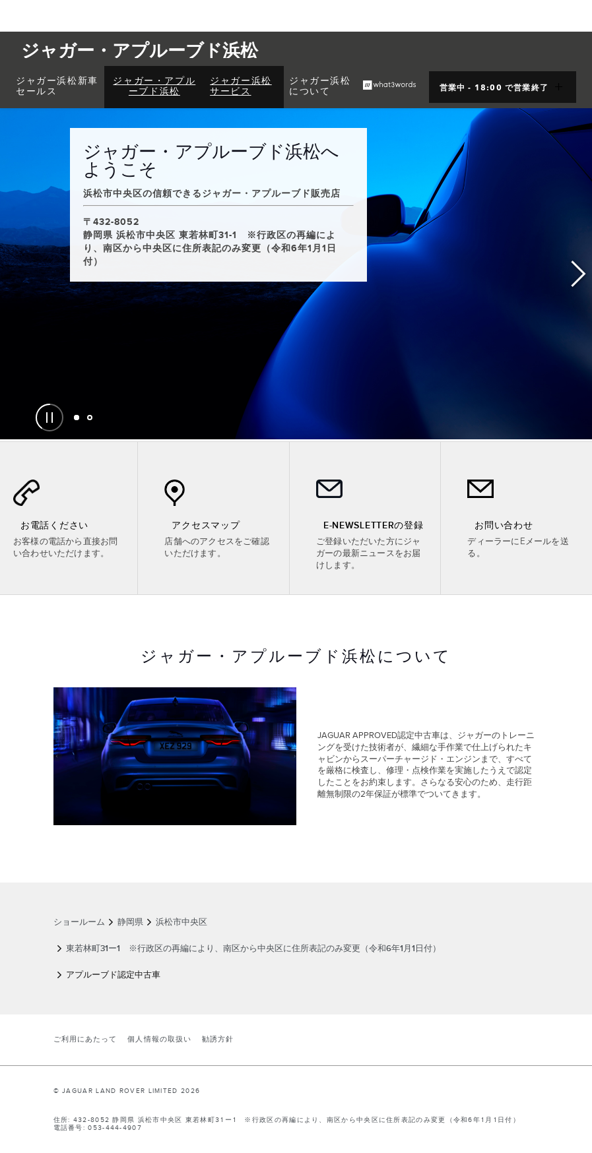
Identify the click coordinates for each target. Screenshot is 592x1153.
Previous (13, 274)
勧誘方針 (218, 1040)
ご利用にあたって (85, 1040)
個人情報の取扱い (159, 1040)
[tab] (76, 417)
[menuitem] (57, 87)
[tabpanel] (296, 273)
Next (579, 274)
